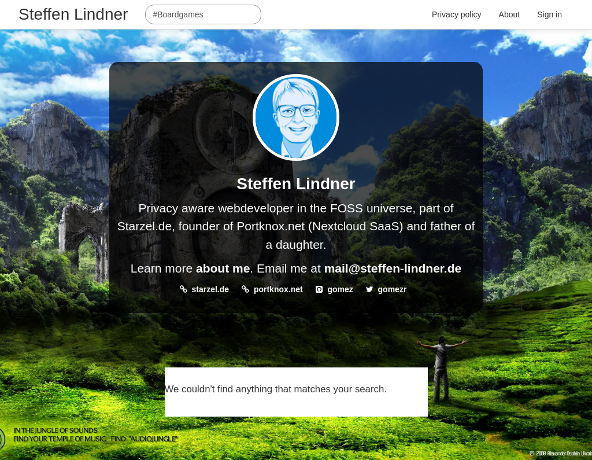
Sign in (549, 14)
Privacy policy (457, 14)
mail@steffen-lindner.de (393, 268)
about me (223, 268)
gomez (340, 289)
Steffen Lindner (73, 14)
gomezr (392, 289)
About (509, 14)
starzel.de (211, 289)
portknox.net (278, 289)
